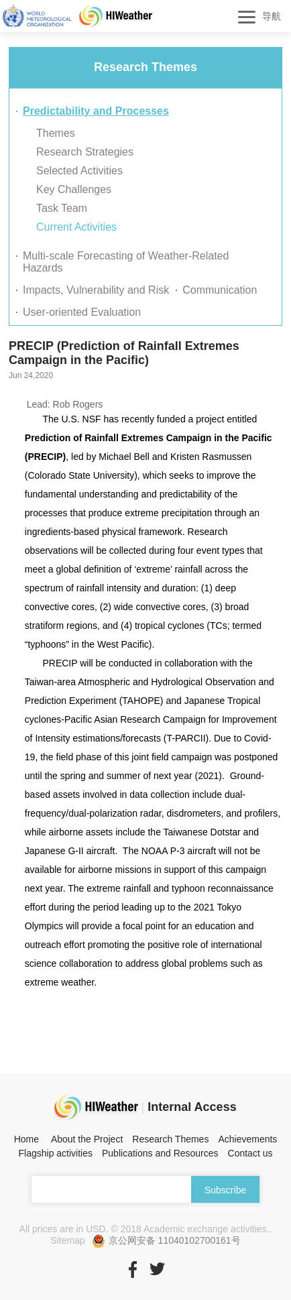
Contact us (250, 1153)
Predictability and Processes (96, 111)
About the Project (87, 1139)
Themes (55, 133)
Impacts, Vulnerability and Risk (96, 290)
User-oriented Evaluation (82, 312)
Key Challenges (73, 189)
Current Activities (76, 227)
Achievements (247, 1139)
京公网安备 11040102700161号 (166, 1241)
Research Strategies (84, 152)
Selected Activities (79, 170)
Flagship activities (56, 1153)
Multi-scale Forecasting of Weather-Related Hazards (126, 262)
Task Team (61, 208)
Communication (219, 290)
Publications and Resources (160, 1153)
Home (26, 1139)
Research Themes (170, 1139)
